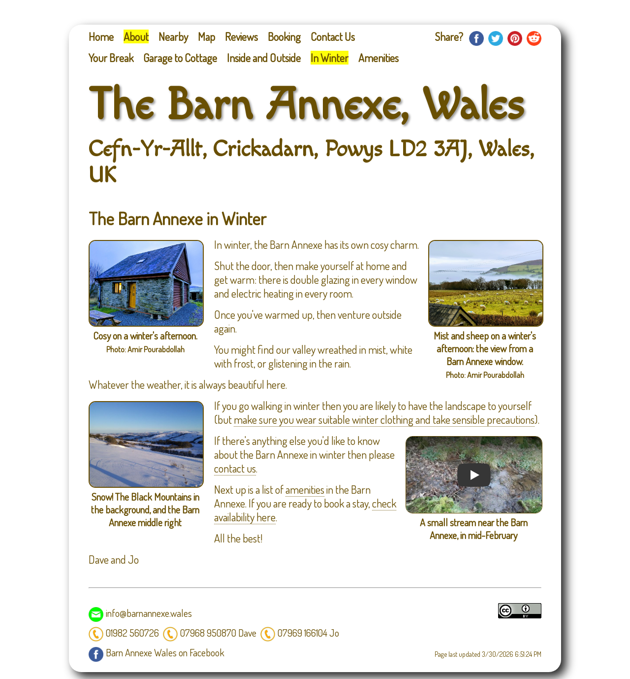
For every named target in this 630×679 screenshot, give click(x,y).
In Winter (329, 58)
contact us (235, 468)
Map (206, 36)
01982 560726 (124, 632)
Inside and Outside (264, 58)
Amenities (378, 58)
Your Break (111, 58)
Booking (284, 36)
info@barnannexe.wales (140, 613)
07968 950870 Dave (209, 632)
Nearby (173, 36)
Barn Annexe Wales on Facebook (156, 652)
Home (101, 36)
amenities (304, 489)
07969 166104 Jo (299, 632)
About (136, 36)
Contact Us (333, 36)
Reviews (241, 36)
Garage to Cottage (180, 58)
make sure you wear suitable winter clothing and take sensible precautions (384, 419)
